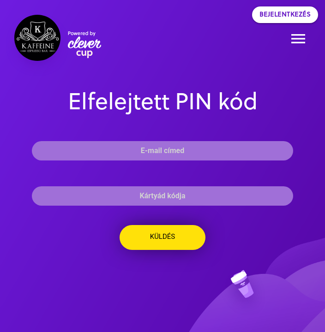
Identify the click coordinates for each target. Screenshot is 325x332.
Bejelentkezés (285, 15)
